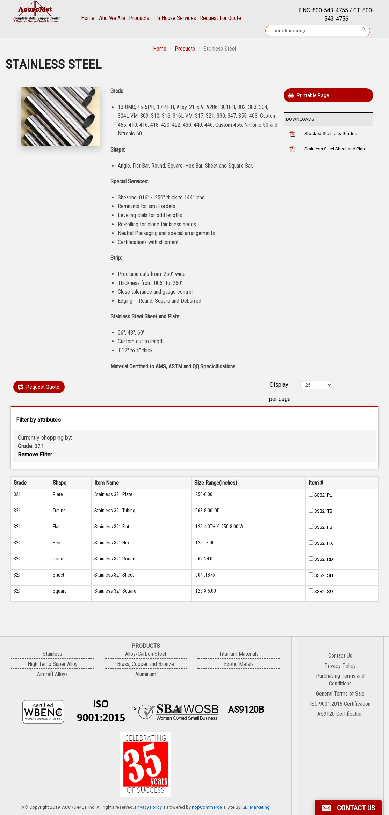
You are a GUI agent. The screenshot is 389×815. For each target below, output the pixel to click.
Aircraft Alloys (52, 674)
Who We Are (111, 18)
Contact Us (340, 655)
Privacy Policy (148, 807)
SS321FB (323, 527)
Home (87, 18)
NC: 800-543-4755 (324, 10)
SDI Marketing (256, 807)
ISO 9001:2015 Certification (340, 703)
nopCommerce (207, 807)
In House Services (176, 18)
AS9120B (246, 710)
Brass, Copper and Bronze (145, 664)
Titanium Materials (239, 654)
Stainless (52, 654)
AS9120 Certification (340, 714)
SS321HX (323, 543)
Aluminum (145, 674)
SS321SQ (323, 591)
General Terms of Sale (340, 693)
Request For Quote (220, 18)
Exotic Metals (239, 664)
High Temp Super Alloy (53, 664)
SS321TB (323, 511)
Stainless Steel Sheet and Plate (335, 149)
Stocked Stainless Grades (330, 133)
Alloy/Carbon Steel (145, 654)
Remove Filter (35, 454)
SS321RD (323, 559)
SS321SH (323, 575)
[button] (348, 807)
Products (141, 18)
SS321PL (323, 495)
